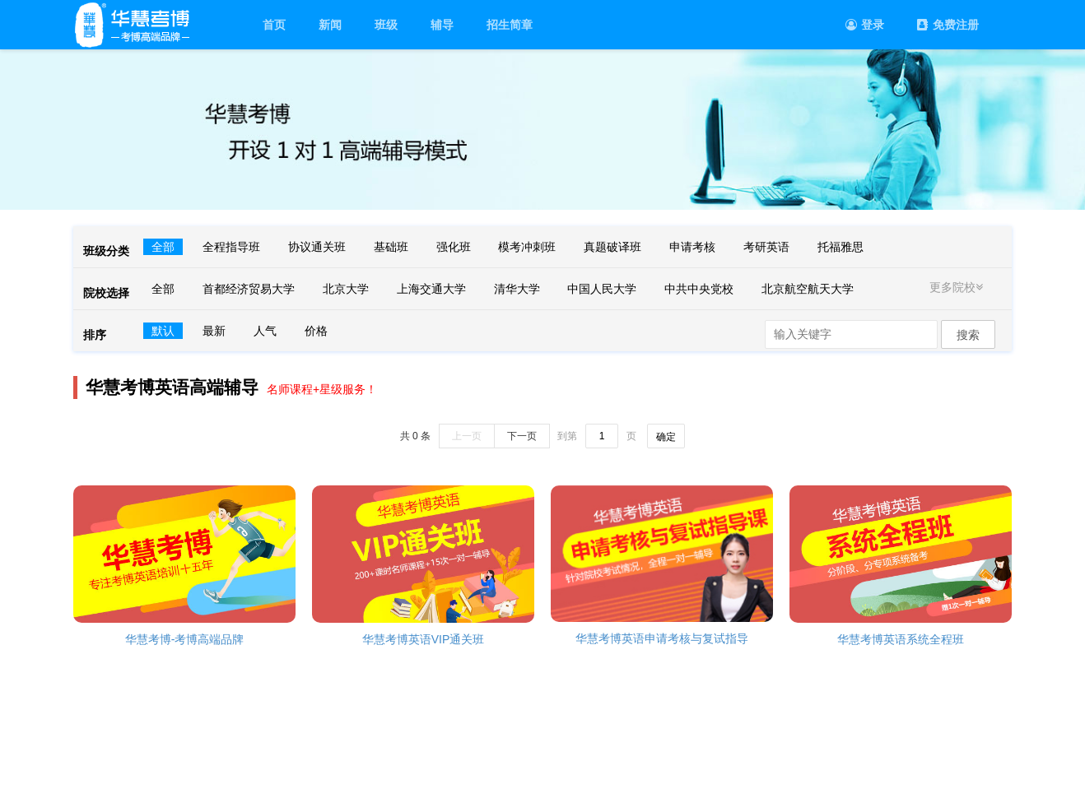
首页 (274, 24)
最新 (214, 330)
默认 (163, 330)
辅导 (442, 24)
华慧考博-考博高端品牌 (184, 639)
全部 (163, 246)
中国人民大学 (601, 288)
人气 (265, 330)
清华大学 (517, 288)
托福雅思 (840, 246)
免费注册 (948, 25)
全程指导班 (231, 246)
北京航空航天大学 (807, 288)
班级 (386, 24)
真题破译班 (612, 246)
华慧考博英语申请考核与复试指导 (661, 638)
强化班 (453, 246)
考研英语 (766, 246)
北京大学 (346, 288)
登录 (864, 25)
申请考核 (692, 246)
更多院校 (958, 287)
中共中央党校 (698, 288)
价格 (316, 330)
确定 (666, 437)
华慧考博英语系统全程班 (900, 639)
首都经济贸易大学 (249, 288)
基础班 (391, 246)
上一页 (467, 436)
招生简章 (510, 24)
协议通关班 (317, 246)
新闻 (330, 24)
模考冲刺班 (527, 246)
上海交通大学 (431, 288)
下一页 (522, 436)
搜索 (968, 334)
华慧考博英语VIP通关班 (423, 639)
